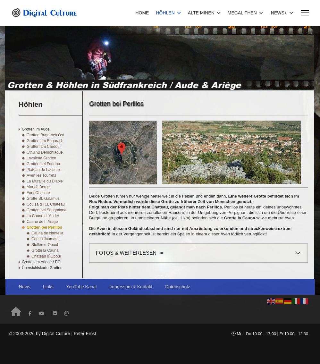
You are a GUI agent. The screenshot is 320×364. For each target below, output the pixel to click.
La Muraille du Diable (45, 181)
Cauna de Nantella (47, 233)
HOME (142, 12)
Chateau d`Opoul (46, 256)
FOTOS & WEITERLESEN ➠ (130, 253)
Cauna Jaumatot (45, 239)
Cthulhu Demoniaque (45, 152)
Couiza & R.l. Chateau (46, 204)
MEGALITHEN (242, 12)
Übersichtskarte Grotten (42, 268)
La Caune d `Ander (43, 216)
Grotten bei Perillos (44, 227)
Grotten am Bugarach (45, 141)
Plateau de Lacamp (43, 169)
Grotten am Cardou (43, 146)
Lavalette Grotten (41, 158)
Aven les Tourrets (41, 175)
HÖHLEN (165, 12)
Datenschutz (177, 286)
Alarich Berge (38, 187)
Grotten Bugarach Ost (45, 135)
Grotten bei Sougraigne (46, 210)
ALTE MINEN (201, 12)
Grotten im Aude (36, 129)
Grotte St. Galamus (43, 198)
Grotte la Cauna (45, 250)
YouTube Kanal (81, 286)
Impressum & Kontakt (130, 286)
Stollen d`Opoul (44, 244)
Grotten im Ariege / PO (41, 262)
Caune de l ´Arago (42, 221)
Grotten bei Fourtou (43, 164)
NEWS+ (279, 12)
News (24, 286)
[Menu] (305, 13)
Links (48, 286)
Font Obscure (38, 192)
